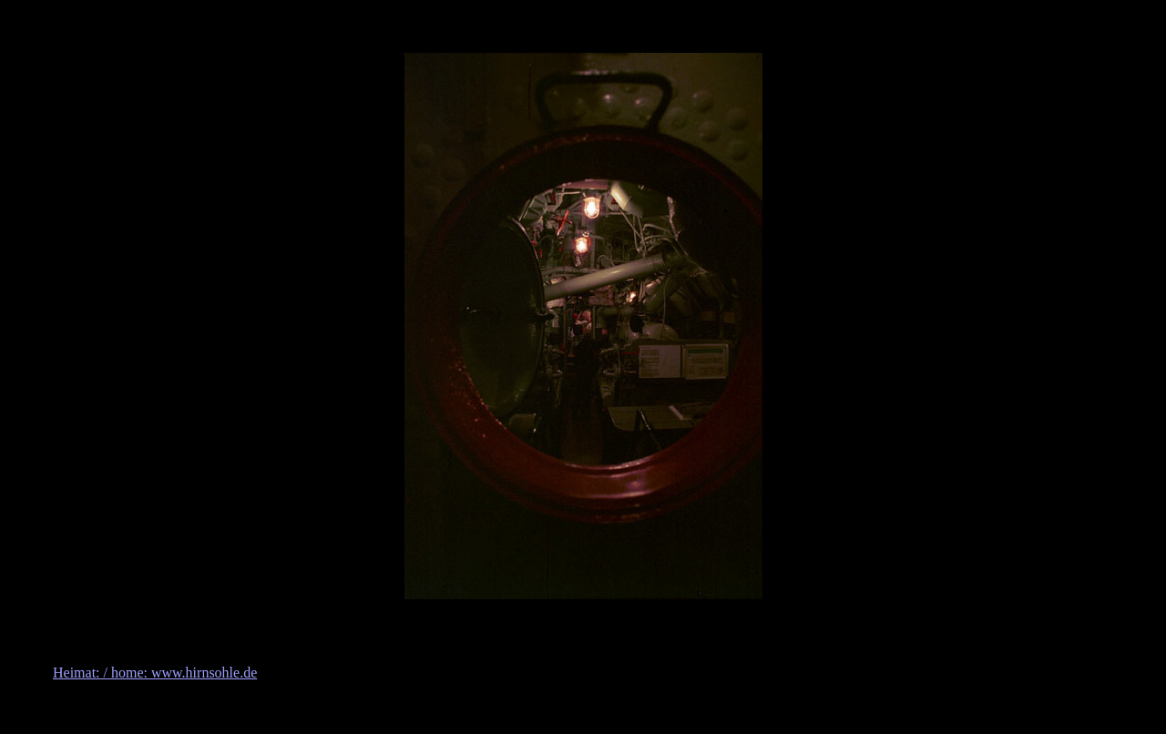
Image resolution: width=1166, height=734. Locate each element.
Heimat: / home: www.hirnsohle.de (155, 672)
